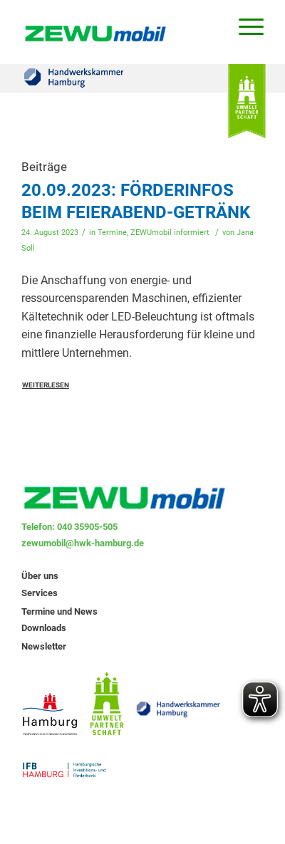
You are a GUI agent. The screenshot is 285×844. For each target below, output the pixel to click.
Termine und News (59, 611)
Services (39, 593)
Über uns (39, 576)
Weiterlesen (45, 385)
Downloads (43, 627)
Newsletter (43, 646)
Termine (112, 232)
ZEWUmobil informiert (169, 232)
